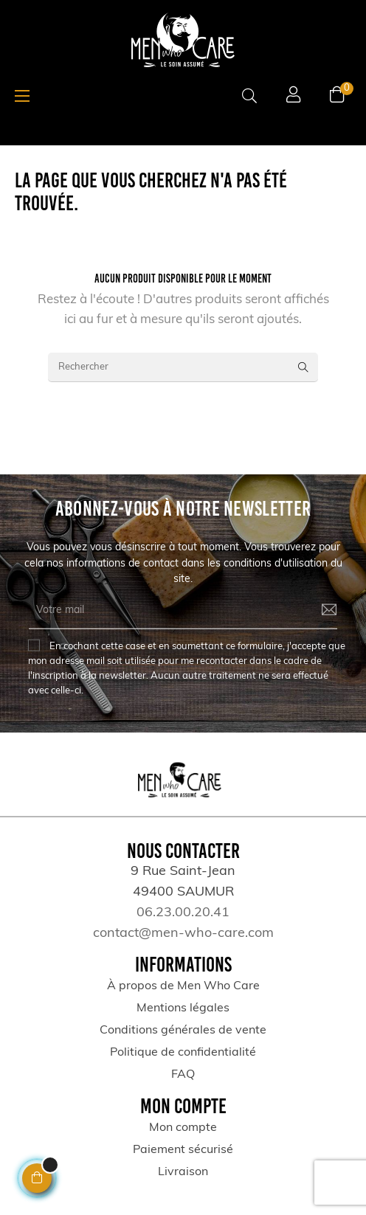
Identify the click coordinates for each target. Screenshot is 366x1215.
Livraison (183, 1172)
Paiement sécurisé (183, 1150)
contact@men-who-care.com (183, 934)
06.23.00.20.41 (183, 913)
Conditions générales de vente (183, 1030)
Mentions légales (183, 1008)
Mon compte (183, 1128)
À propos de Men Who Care (183, 986)
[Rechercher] (183, 367)
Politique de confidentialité (183, 1053)
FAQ (183, 1075)
